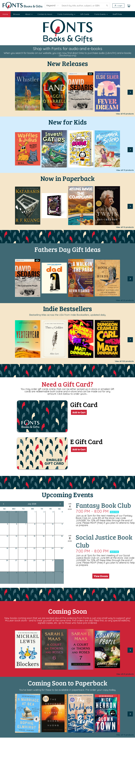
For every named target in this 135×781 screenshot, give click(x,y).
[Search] (107, 5)
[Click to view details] (27, 91)
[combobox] (52, 5)
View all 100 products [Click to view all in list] (124, 361)
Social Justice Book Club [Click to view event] (104, 541)
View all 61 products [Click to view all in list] (125, 674)
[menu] (67, 14)
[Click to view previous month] (3, 504)
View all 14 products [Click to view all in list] (125, 735)
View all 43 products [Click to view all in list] (125, 114)
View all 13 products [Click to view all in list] (125, 170)
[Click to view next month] (60, 504)
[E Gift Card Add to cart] (79, 449)
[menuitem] (5, 14)
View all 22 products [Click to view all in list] (125, 300)
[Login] (118, 5)
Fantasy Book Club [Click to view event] (103, 505)
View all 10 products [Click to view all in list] (125, 227)
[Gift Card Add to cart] (79, 412)
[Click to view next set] (130, 92)
